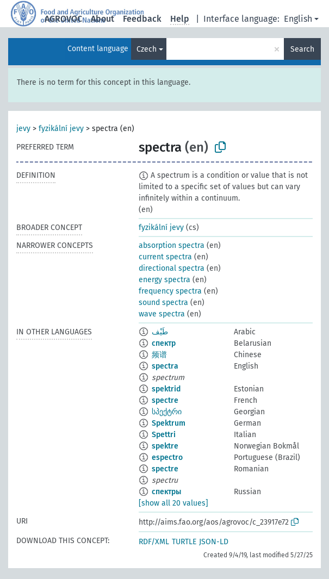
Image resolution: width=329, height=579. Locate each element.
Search (302, 49)
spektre (165, 446)
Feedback (142, 19)
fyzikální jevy (61, 128)
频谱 (159, 354)
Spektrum (168, 423)
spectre (165, 400)
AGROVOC (63, 19)
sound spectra (163, 302)
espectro (167, 457)
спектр (164, 343)
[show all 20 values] (173, 503)
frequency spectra (170, 291)
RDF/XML (154, 541)
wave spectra (162, 314)
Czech (146, 49)
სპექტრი (167, 411)
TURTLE (184, 541)
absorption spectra (171, 245)
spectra (165, 366)
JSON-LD (213, 541)
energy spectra (164, 279)
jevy (23, 128)
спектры (166, 491)
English (298, 19)
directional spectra (171, 268)
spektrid (166, 389)
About (102, 19)
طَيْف (160, 332)
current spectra (165, 257)
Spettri (164, 434)
